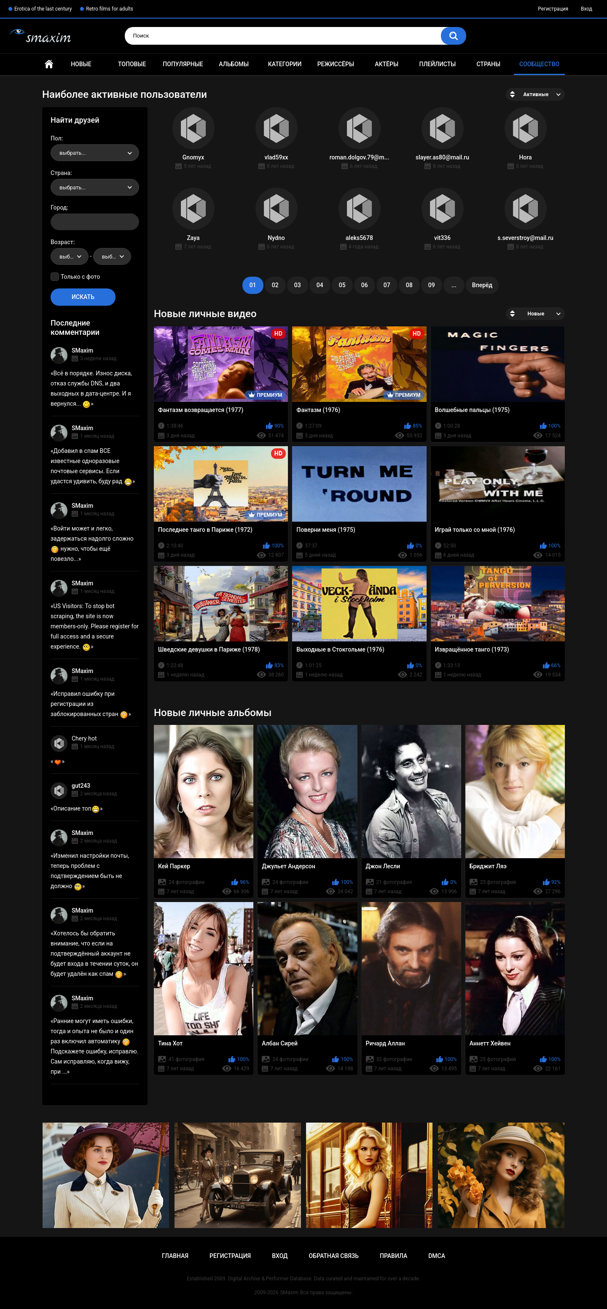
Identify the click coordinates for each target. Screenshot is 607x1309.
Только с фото (80, 276)
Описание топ (77, 808)
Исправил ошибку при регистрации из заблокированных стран (89, 703)
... (454, 285)
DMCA (436, 1255)
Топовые (132, 64)
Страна (60, 173)
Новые (81, 64)
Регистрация (553, 9)
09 (431, 285)
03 (297, 285)
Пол (56, 138)
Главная (49, 64)
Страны (488, 64)
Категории (285, 64)
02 (275, 285)
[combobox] (95, 152)
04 (320, 285)
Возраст (62, 242)
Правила (393, 1255)
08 (409, 285)
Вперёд (482, 285)
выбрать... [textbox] (72, 153)
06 (364, 285)
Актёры (386, 64)
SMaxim (82, 350)
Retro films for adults (109, 9)
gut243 (81, 785)
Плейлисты (437, 64)
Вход (586, 9)
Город (59, 207)
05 (342, 285)
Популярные (183, 64)
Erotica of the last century (43, 9)
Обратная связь (334, 1255)
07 (387, 285)
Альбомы (234, 64)
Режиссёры (335, 64)
